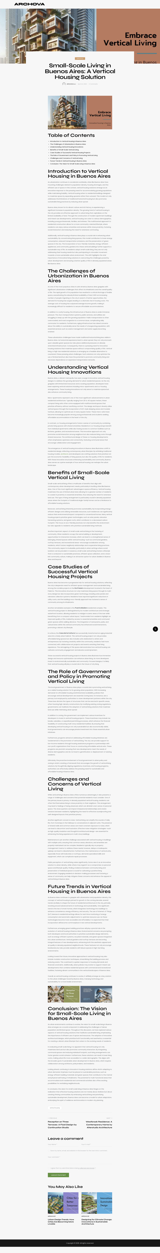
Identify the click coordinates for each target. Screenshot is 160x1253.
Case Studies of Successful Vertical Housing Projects (70, 152)
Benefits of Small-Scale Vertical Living (64, 150)
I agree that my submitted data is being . (73, 1168)
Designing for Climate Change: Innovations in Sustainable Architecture (97, 1225)
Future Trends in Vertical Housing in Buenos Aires (68, 161)
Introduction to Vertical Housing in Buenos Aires (68, 141)
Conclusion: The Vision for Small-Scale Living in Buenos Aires (72, 164)
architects (65, 454)
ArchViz (80, 58)
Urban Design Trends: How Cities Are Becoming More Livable (62, 1225)
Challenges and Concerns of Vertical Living (66, 158)
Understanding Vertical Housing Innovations (66, 147)
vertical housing (55, 1108)
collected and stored (86, 1168)
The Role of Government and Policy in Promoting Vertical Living (74, 155)
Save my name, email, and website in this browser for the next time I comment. (78, 1151)
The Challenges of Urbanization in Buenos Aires (68, 144)
